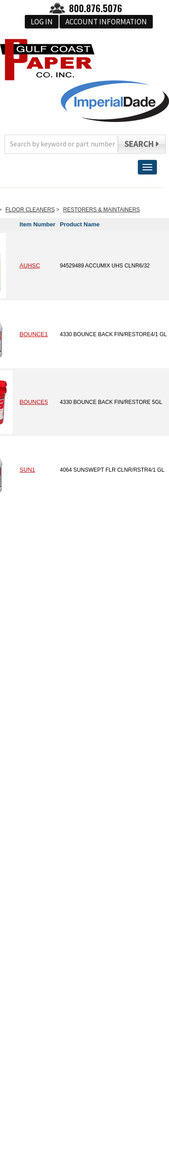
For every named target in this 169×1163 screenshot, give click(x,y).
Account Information (106, 22)
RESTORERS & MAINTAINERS (101, 209)
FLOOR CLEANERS (30, 209)
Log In (42, 22)
